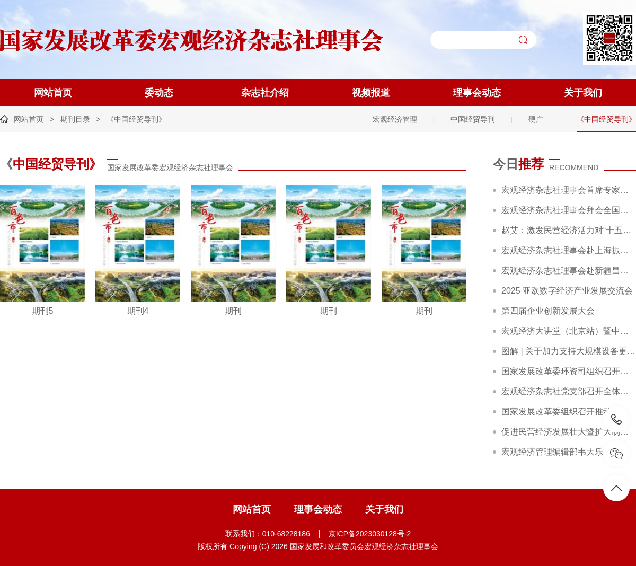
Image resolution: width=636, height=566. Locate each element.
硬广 (535, 119)
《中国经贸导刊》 (136, 119)
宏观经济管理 (395, 119)
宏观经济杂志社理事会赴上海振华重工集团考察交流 (568, 250)
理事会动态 (477, 92)
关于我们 (583, 92)
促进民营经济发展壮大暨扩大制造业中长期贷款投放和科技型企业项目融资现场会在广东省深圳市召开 (568, 431)
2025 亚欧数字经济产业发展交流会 (567, 290)
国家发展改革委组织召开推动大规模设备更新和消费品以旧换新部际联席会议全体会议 (568, 411)
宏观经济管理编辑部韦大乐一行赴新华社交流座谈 (568, 451)
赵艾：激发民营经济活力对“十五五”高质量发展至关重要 (568, 230)
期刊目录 (75, 119)
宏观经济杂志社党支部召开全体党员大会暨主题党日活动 (568, 391)
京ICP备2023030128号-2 (370, 533)
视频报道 (371, 92)
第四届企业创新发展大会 (548, 310)
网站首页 (53, 92)
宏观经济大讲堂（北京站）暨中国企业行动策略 (568, 330)
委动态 (159, 92)
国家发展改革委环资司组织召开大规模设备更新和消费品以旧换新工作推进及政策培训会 (568, 371)
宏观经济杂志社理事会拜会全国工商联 (568, 210)
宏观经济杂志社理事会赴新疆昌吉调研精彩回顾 (568, 270)
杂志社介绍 (265, 92)
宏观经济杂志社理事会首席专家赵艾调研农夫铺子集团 (568, 189)
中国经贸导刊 (472, 119)
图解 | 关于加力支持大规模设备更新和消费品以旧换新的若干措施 (568, 351)
